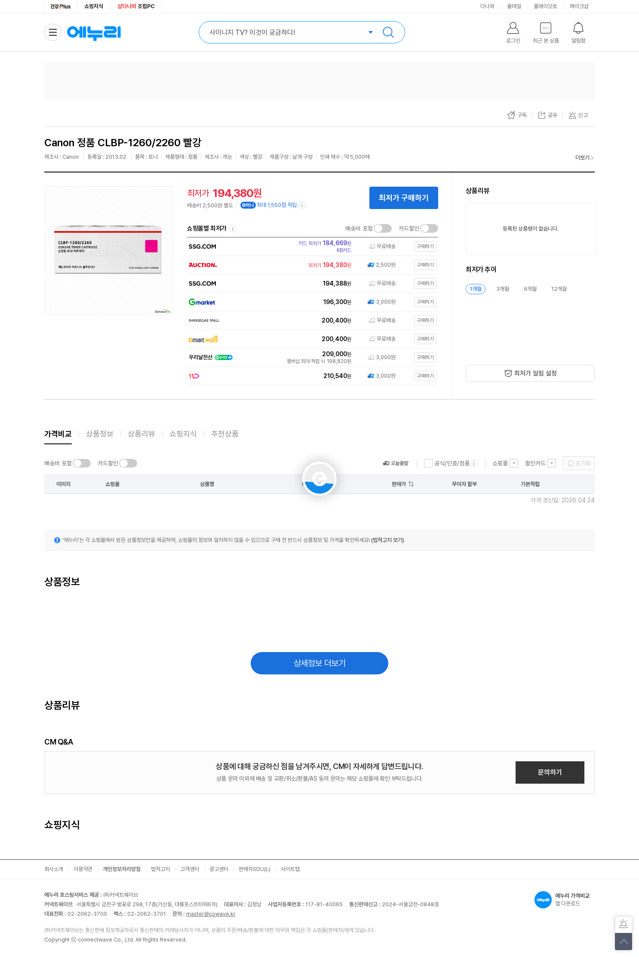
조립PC (136, 6)
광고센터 (218, 869)
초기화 (583, 463)
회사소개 (53, 869)
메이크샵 (579, 6)
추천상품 (225, 433)
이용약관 (83, 869)
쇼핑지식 (93, 6)
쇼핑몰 (500, 463)
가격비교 (58, 433)
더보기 (582, 157)
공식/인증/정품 (452, 463)
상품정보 (100, 433)
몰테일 (514, 6)
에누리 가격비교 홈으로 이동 (94, 32)
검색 (388, 32)
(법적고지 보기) (387, 540)
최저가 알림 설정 (535, 373)
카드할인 (409, 228)
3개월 (502, 289)
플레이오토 (545, 6)
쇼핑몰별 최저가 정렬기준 (232, 229)
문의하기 (550, 772)
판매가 (399, 484)
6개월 (530, 289)
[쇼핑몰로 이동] (310, 246)
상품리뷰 (141, 433)
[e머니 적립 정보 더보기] (302, 205)
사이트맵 (290, 869)
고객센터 (189, 869)
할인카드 (535, 463)
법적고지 (160, 869)
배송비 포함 (359, 228)
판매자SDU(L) (254, 869)
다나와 (487, 6)
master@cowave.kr (211, 914)
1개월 (476, 289)
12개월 (559, 289)
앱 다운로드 (565, 899)
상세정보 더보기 (320, 663)
